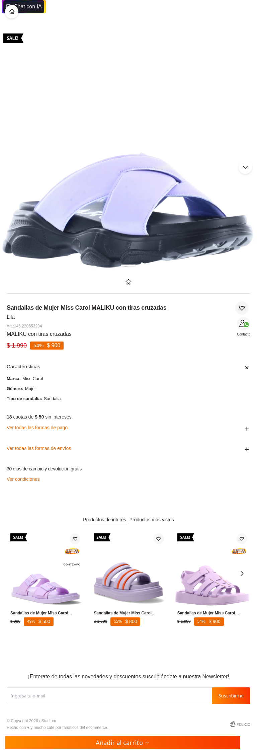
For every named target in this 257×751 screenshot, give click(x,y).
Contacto (243, 334)
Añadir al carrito (123, 743)
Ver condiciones (23, 479)
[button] (245, 167)
